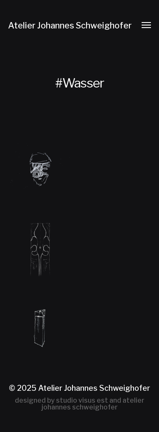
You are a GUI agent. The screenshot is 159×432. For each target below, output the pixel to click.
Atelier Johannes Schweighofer (70, 25)
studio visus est (82, 400)
